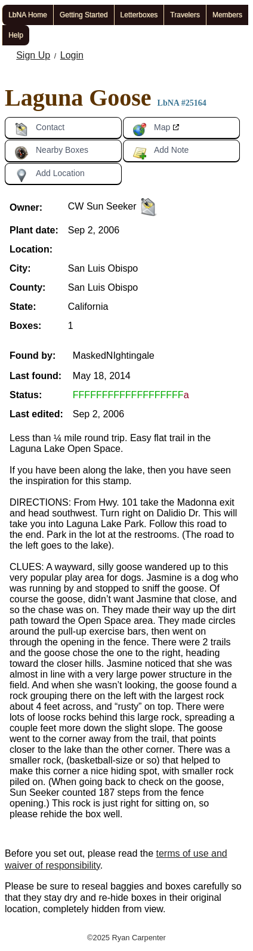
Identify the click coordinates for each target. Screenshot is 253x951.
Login (72, 55)
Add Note (160, 152)
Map (151, 129)
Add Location (49, 175)
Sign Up (33, 55)
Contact (39, 129)
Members (227, 15)
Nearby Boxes (51, 152)
